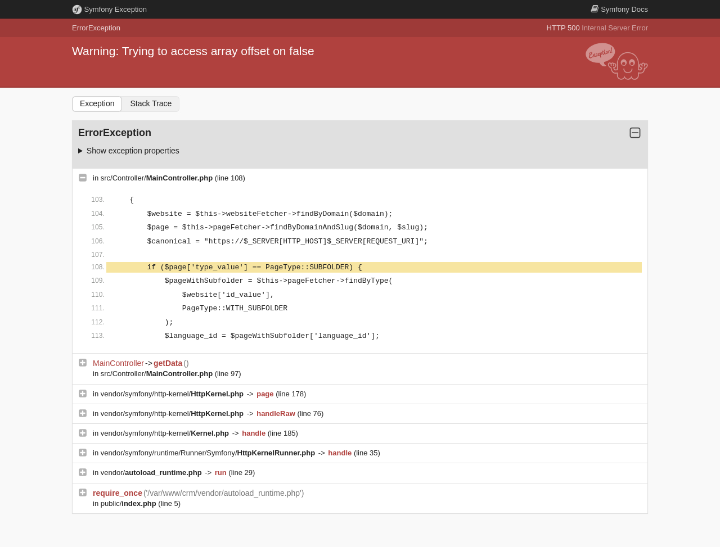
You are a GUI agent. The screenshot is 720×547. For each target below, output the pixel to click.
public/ (130, 503)
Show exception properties (133, 150)
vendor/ (152, 472)
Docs (619, 9)
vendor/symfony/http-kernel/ (173, 394)
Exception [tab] (97, 103)
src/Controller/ (158, 178)
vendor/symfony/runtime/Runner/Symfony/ (209, 453)
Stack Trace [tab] (151, 103)
